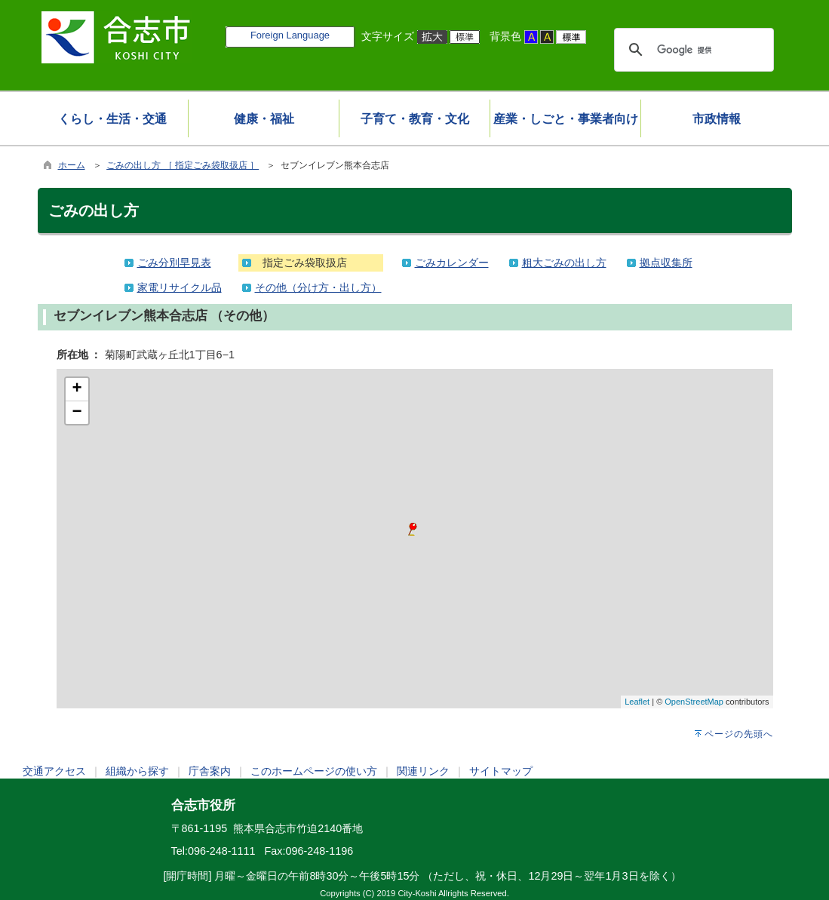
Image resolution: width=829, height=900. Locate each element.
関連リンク (423, 771)
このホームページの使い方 (313, 771)
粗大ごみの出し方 (564, 262)
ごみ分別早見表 (174, 262)
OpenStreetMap (694, 701)
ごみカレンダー (452, 262)
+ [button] (76, 389)
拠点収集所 (666, 262)
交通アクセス (54, 771)
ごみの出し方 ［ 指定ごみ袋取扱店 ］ (182, 165)
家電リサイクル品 (179, 287)
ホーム (71, 165)
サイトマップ (501, 771)
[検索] (691, 50)
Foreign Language (290, 35)
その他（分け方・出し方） (318, 287)
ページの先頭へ (739, 734)
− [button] (76, 412)
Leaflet (637, 701)
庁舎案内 (210, 771)
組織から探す (137, 771)
